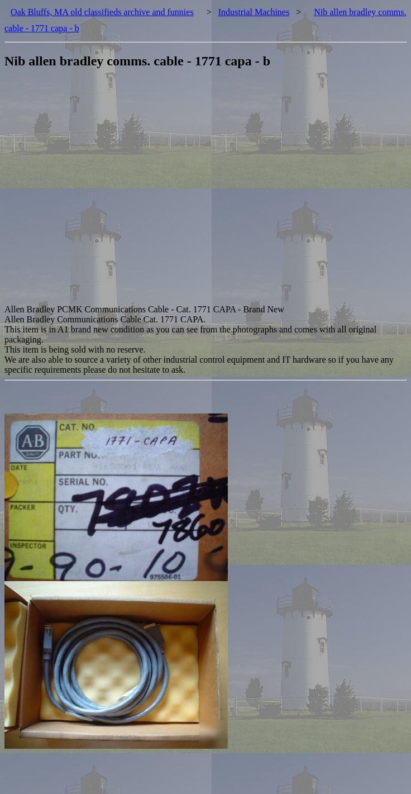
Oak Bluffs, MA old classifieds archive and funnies (102, 12)
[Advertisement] (112, 192)
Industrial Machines (254, 12)
